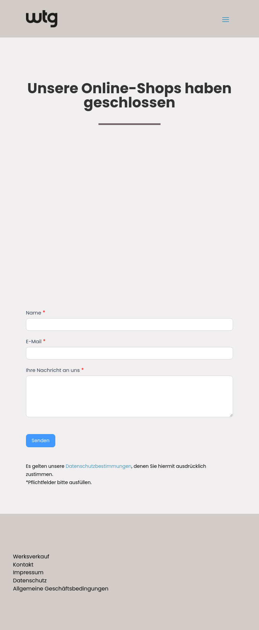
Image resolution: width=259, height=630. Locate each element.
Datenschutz (30, 580)
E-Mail (36, 341)
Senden (41, 440)
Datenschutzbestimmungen (99, 466)
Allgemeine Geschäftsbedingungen (60, 589)
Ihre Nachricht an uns (55, 370)
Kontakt (23, 565)
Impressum (28, 572)
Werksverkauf (31, 556)
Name (35, 312)
